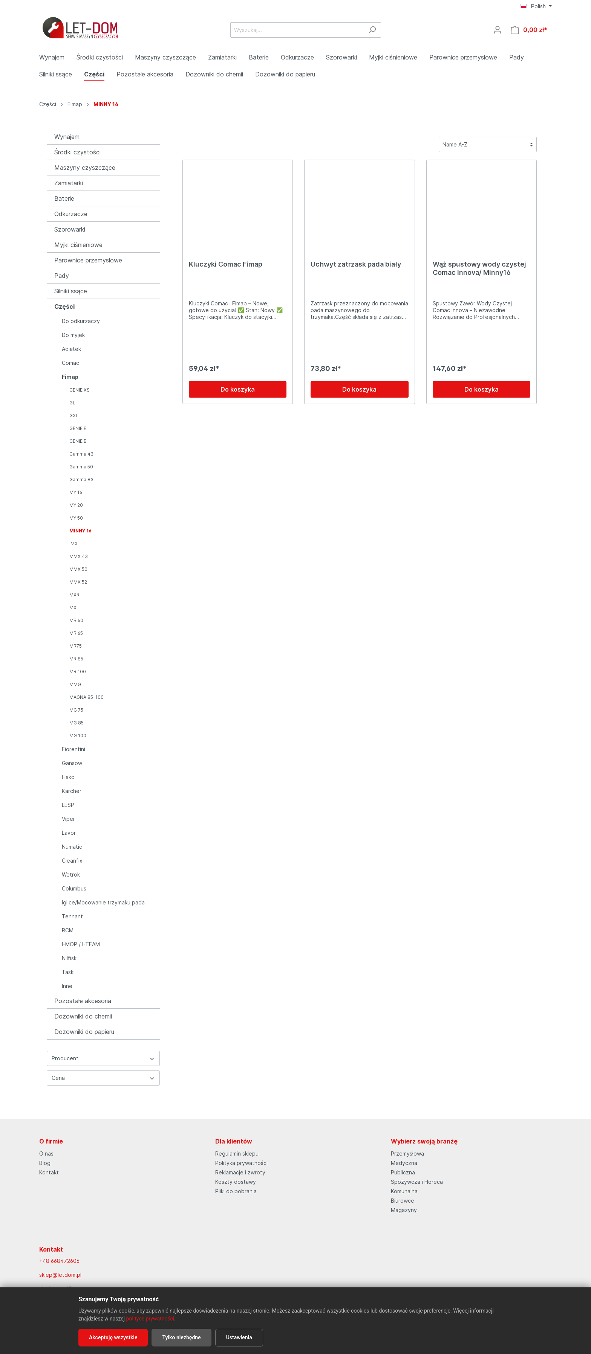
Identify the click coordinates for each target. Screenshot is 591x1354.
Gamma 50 (81, 467)
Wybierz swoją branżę (424, 1141)
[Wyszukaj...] (297, 30)
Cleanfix (72, 860)
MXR (74, 595)
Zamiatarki (68, 183)
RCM (67, 930)
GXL (73, 415)
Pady (61, 275)
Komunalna (404, 1191)
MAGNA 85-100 (86, 697)
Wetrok (71, 874)
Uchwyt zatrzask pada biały (356, 264)
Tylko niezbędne (181, 1337)
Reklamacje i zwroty (240, 1172)
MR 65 (76, 633)
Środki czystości (77, 152)
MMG (75, 684)
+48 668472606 (59, 1261)
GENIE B (78, 441)
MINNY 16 (80, 531)
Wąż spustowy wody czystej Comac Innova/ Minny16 (479, 268)
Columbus (74, 888)
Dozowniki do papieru (84, 1031)
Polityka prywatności (241, 1163)
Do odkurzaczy (81, 321)
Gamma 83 (81, 479)
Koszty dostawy (235, 1182)
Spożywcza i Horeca (417, 1182)
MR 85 (76, 659)
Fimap (70, 377)
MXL (74, 607)
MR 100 (77, 671)
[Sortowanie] (488, 144)
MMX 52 (78, 582)
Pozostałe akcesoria (82, 1001)
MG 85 (76, 723)
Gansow (72, 763)
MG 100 (77, 735)
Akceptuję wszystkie (113, 1337)
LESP (68, 805)
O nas (46, 1153)
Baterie (64, 198)
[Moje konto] (497, 30)
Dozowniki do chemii (83, 1016)
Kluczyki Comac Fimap (225, 264)
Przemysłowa (407, 1153)
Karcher (71, 791)
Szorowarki (69, 229)
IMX (73, 543)
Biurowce (402, 1200)
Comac (70, 363)
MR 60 (76, 620)
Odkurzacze (70, 214)
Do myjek (73, 335)
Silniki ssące (70, 291)
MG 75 (76, 710)
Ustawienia (239, 1337)
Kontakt (49, 1172)
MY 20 (76, 505)
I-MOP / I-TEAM (81, 944)
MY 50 (76, 518)
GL (72, 403)
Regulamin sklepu (237, 1153)
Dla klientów (233, 1141)
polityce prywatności (150, 1319)
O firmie (51, 1141)
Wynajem (67, 136)
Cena (103, 1078)
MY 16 (75, 492)
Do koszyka (237, 389)
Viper (68, 819)
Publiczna (403, 1172)
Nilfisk (69, 958)
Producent (103, 1058)
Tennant (72, 916)
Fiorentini (73, 749)
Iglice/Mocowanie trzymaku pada (103, 902)
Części (64, 306)
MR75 (75, 646)
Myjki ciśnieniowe (78, 245)
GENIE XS (79, 390)
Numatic (72, 846)
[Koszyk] (529, 30)
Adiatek (71, 349)
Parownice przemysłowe (88, 260)
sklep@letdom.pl (60, 1275)
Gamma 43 (81, 454)
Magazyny (404, 1210)
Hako (68, 777)
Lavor (69, 832)
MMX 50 (78, 569)
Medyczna (404, 1163)
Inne (67, 986)
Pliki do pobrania (236, 1191)
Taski (68, 972)
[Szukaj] (372, 30)
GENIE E (77, 428)
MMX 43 (78, 556)
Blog (45, 1163)
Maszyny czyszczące (84, 167)
